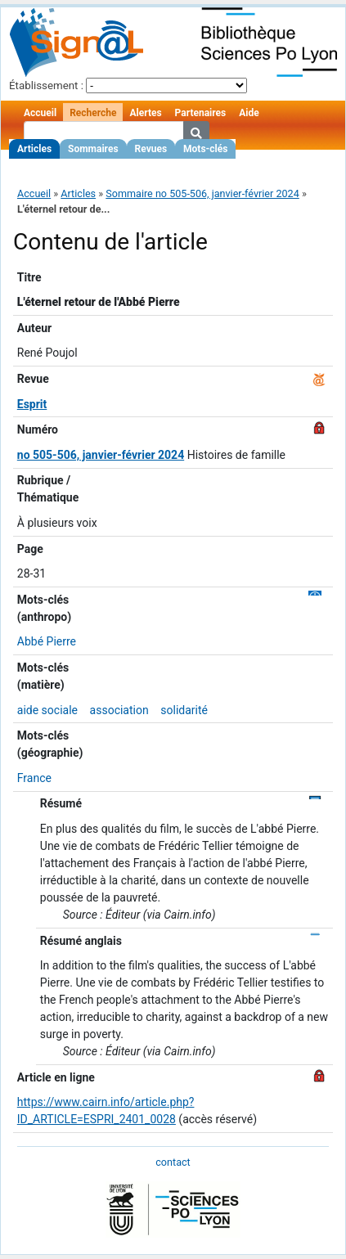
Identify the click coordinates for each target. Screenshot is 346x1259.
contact (172, 1162)
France (34, 778)
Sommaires (93, 149)
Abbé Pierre (46, 641)
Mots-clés (205, 149)
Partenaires (201, 113)
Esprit (32, 404)
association (119, 710)
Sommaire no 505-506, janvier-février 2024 (202, 193)
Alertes (145, 113)
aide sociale (47, 710)
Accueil (40, 113)
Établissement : (46, 85)
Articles (34, 149)
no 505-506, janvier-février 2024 (100, 454)
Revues (151, 149)
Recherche (93, 113)
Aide (248, 113)
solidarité (184, 710)
